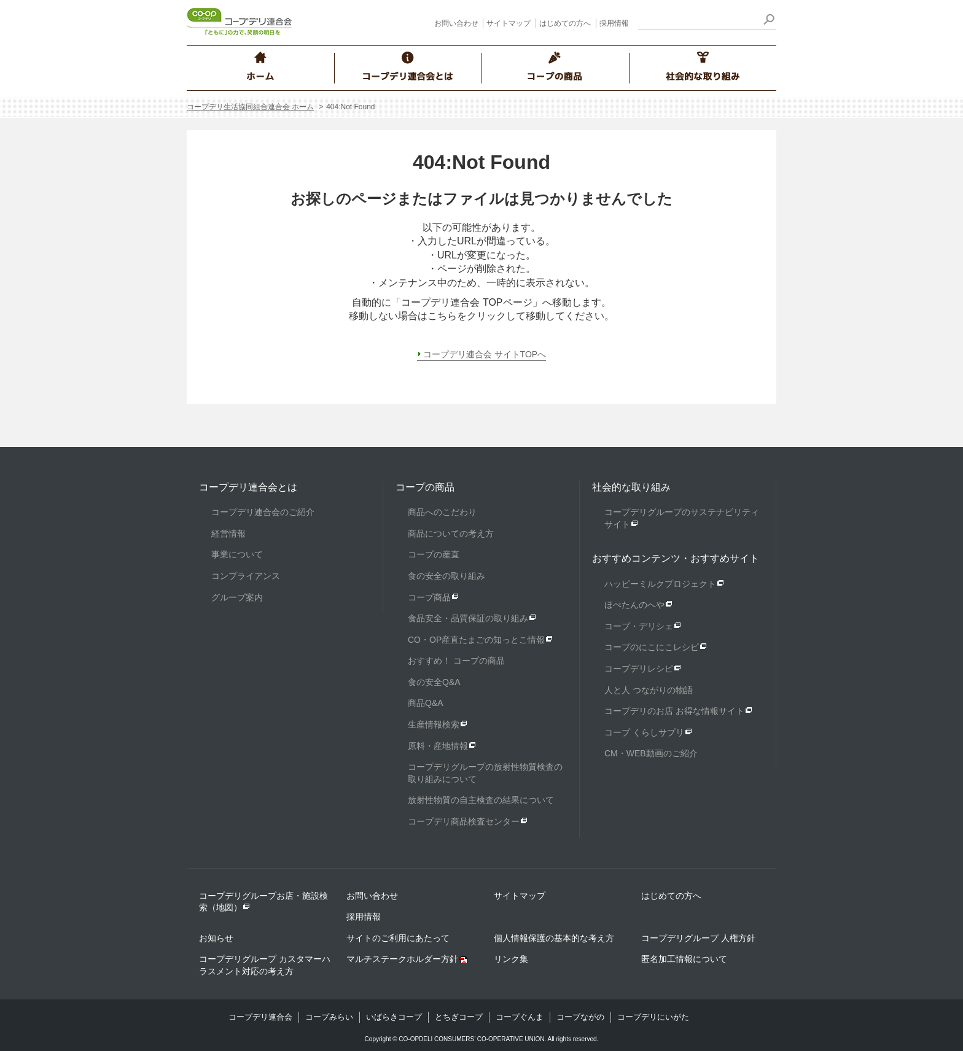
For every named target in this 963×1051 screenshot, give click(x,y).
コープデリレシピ (638, 668)
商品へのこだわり (442, 512)
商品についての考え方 (451, 533)
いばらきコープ (394, 1017)
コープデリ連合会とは (248, 487)
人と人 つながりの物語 (648, 690)
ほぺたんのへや (634, 605)
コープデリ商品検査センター (464, 821)
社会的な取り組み (631, 487)
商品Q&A (425, 703)
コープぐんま (520, 1017)
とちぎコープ (459, 1017)
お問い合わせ (456, 23)
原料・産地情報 (438, 746)
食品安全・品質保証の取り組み (468, 618)
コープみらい (329, 1017)
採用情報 (614, 23)
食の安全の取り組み (446, 576)
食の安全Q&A (434, 682)
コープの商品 (425, 487)
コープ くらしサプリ (644, 732)
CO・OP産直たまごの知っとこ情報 (476, 640)
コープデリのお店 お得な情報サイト (674, 711)
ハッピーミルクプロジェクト (660, 584)
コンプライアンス (245, 576)
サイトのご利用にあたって (398, 938)
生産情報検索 (433, 724)
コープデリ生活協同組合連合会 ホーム (250, 107)
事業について (237, 554)
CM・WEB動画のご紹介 (651, 753)
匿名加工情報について (684, 959)
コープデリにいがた (653, 1017)
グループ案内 (237, 597)
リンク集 (511, 959)
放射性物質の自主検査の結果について (481, 800)
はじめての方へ (565, 23)
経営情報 (228, 533)
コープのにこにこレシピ (651, 647)
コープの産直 (433, 554)
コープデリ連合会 (260, 1017)
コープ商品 (429, 597)
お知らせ (216, 938)
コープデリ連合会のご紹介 (262, 512)
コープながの (580, 1017)
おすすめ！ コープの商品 (456, 660)
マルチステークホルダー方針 (402, 959)
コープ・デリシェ (638, 626)
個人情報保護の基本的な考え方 (554, 938)
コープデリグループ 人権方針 (698, 938)
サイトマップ (508, 23)
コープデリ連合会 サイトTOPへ (484, 354)
